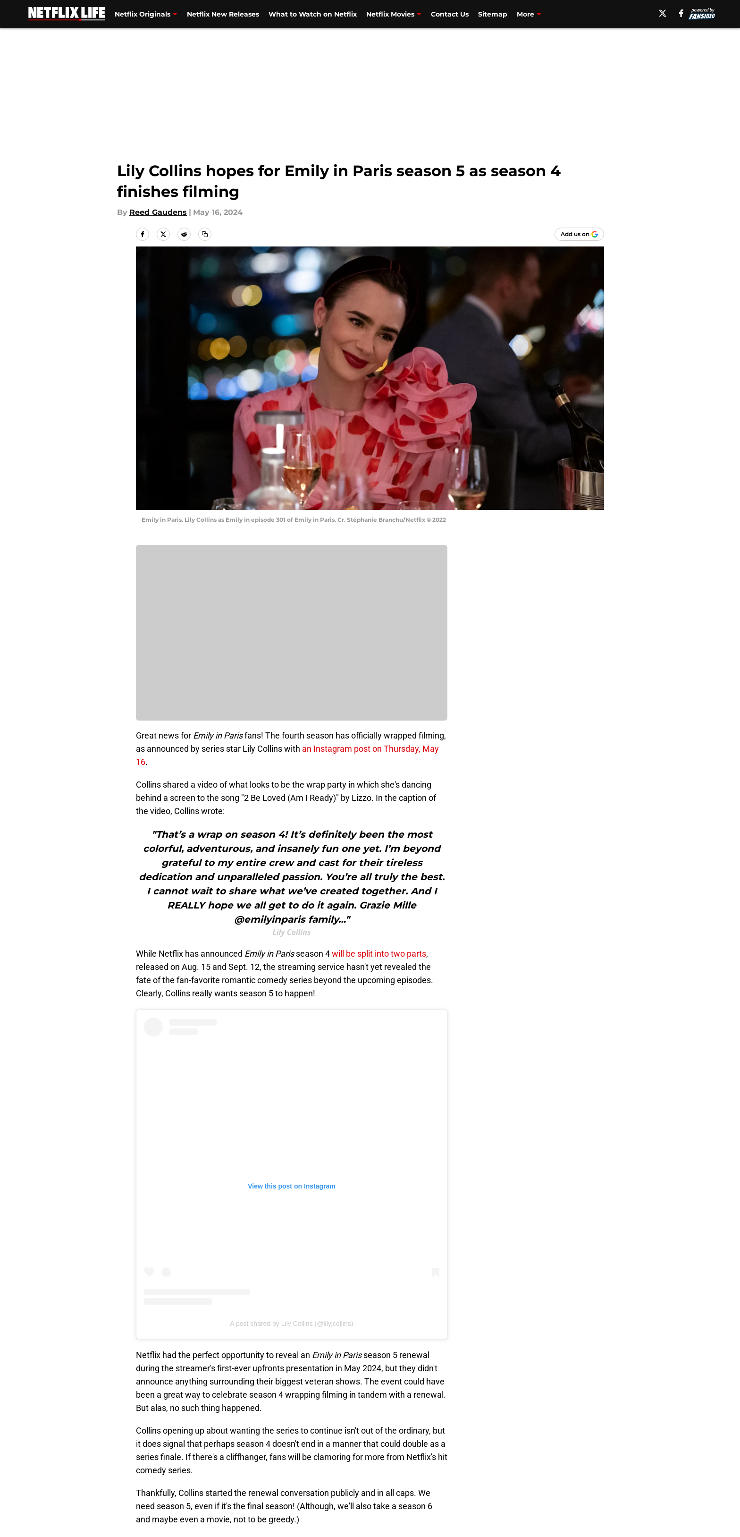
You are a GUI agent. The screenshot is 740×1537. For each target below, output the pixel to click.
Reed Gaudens (158, 212)
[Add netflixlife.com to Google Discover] (579, 234)
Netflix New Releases (223, 14)
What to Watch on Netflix (313, 14)
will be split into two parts (378, 954)
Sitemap (492, 14)
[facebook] (681, 13)
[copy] (204, 234)
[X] (662, 13)
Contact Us (450, 14)
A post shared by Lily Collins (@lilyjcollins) (291, 1323)
